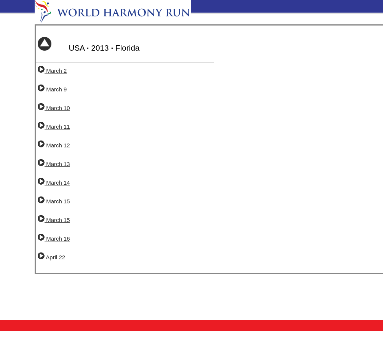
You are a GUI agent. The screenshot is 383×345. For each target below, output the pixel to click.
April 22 (51, 257)
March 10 (54, 108)
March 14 (54, 182)
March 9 (52, 89)
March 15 (54, 201)
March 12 (54, 145)
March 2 (52, 70)
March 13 (54, 164)
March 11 (54, 126)
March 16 (54, 238)
